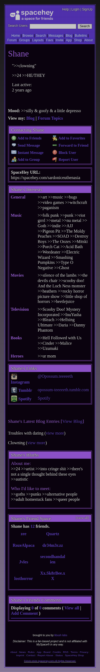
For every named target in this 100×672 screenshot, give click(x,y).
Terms (74, 652)
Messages (56, 35)
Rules (31, 652)
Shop (78, 40)
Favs (49, 40)
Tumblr (21, 390)
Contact (30, 655)
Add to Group (25, 160)
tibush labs (60, 635)
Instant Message (27, 153)
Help (65, 9)
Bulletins (81, 35)
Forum (12, 40)
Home (15, 35)
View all (72, 608)
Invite (59, 40)
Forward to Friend (70, 145)
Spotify (21, 399)
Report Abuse (45, 655)
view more (55, 433)
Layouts (37, 40)
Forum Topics (50, 118)
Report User (65, 160)
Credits (57, 652)
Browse (28, 35)
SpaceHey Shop (74, 655)
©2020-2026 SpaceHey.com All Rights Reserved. (50, 661)
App (68, 40)
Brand (46, 652)
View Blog (72, 421)
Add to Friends (26, 138)
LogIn (75, 9)
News (22, 652)
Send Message (25, 145)
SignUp (87, 9)
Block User (64, 153)
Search (85, 26)
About (88, 40)
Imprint (20, 655)
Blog (69, 35)
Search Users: (18, 26)
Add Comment (24, 613)
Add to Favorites (68, 138)
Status (59, 655)
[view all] (82, 518)
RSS (65, 652)
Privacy (84, 652)
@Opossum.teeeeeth (55, 376)
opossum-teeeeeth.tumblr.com (63, 390)
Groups (24, 40)
